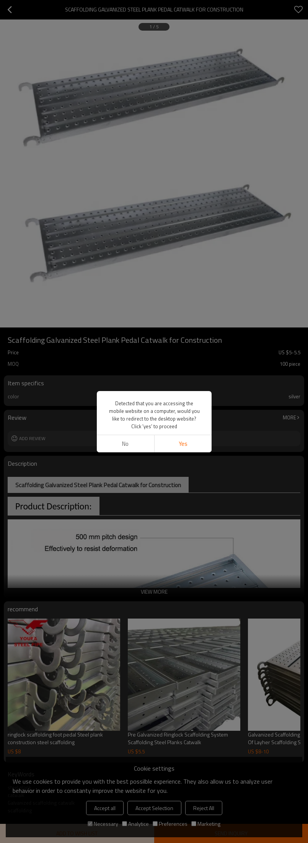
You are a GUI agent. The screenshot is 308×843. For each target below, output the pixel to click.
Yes (182, 443)
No (125, 443)
